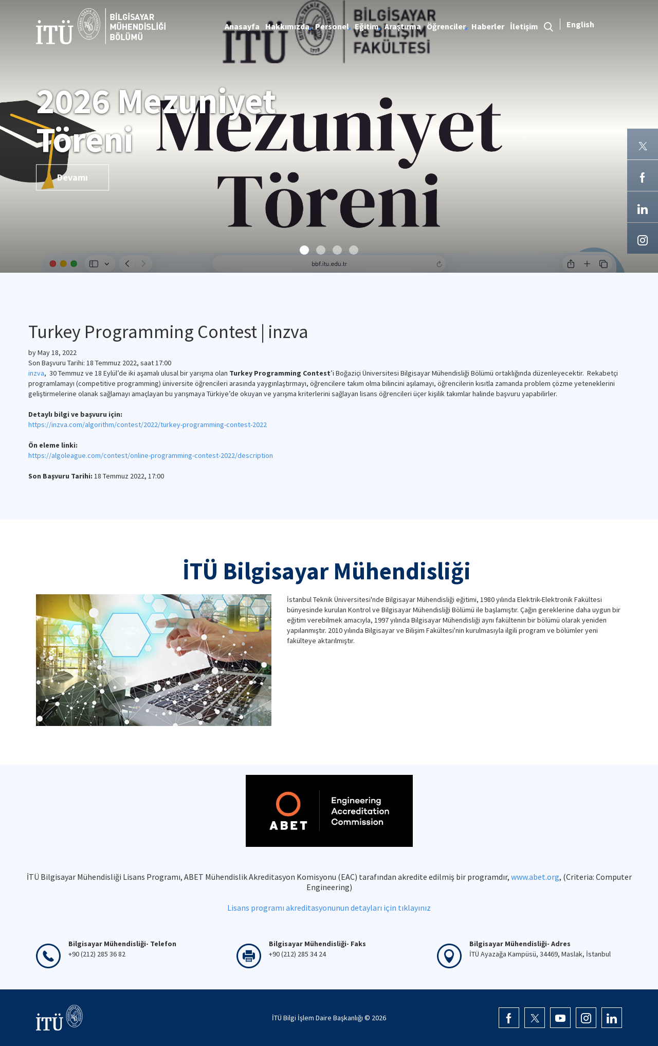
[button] (304, 250)
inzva (36, 373)
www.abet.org (535, 877)
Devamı (72, 177)
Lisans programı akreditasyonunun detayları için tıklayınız (329, 907)
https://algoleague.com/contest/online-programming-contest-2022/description (150, 455)
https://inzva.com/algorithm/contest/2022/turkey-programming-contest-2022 (147, 424)
